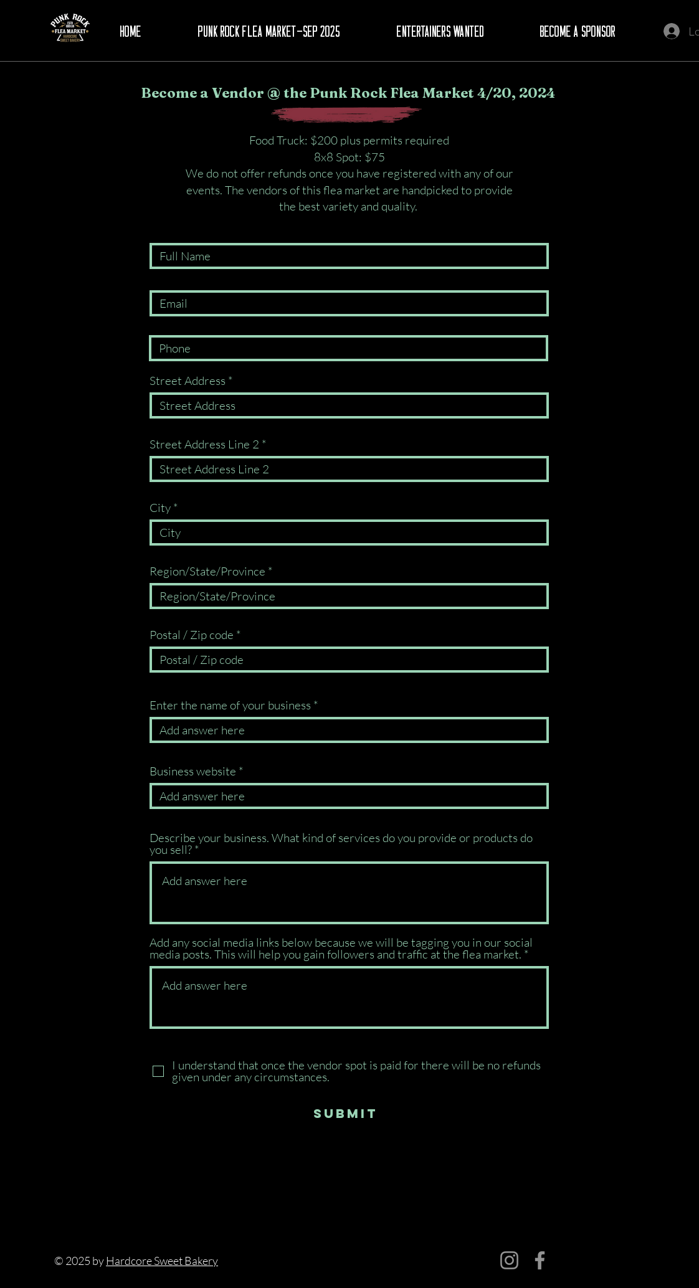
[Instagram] (509, 1260)
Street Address (188, 381)
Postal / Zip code (192, 635)
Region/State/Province (207, 571)
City (160, 508)
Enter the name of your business (230, 705)
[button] (268, 31)
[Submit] (345, 1113)
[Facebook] (540, 1260)
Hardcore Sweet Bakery (162, 1260)
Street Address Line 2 (204, 444)
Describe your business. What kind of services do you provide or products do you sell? (341, 844)
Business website (193, 771)
